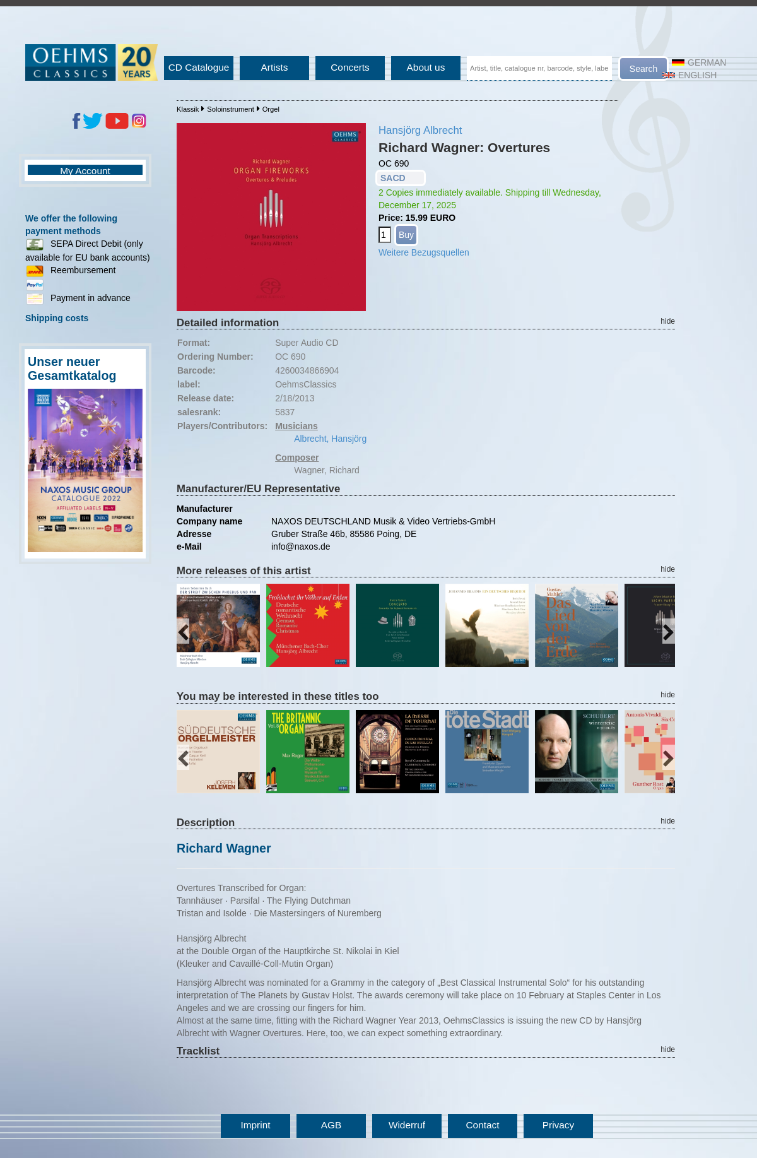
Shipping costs (56, 318)
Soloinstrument (230, 109)
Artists (274, 67)
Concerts (350, 67)
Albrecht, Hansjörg (330, 439)
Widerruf (407, 1125)
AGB (331, 1125)
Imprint (255, 1125)
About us (426, 67)
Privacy (558, 1125)
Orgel (270, 109)
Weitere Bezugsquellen (423, 252)
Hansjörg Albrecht (420, 130)
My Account (85, 170)
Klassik (188, 109)
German (699, 62)
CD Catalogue (199, 67)
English (689, 75)
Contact (482, 1125)
